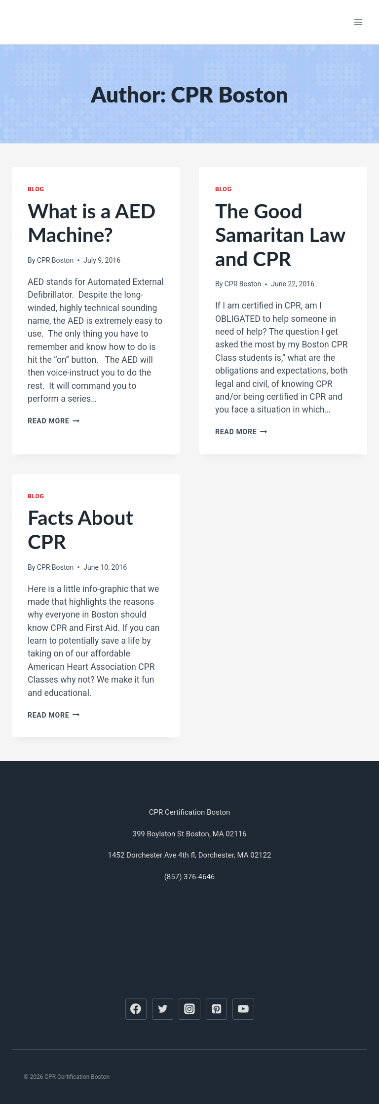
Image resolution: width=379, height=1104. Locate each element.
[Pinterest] (216, 1009)
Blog (36, 189)
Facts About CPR (80, 529)
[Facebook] (136, 1009)
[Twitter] (163, 1009)
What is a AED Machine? (91, 223)
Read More (53, 421)
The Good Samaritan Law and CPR (280, 235)
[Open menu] (358, 22)
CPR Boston (55, 260)
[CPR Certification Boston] (83, 22)
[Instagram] (189, 1009)
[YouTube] (243, 1009)
